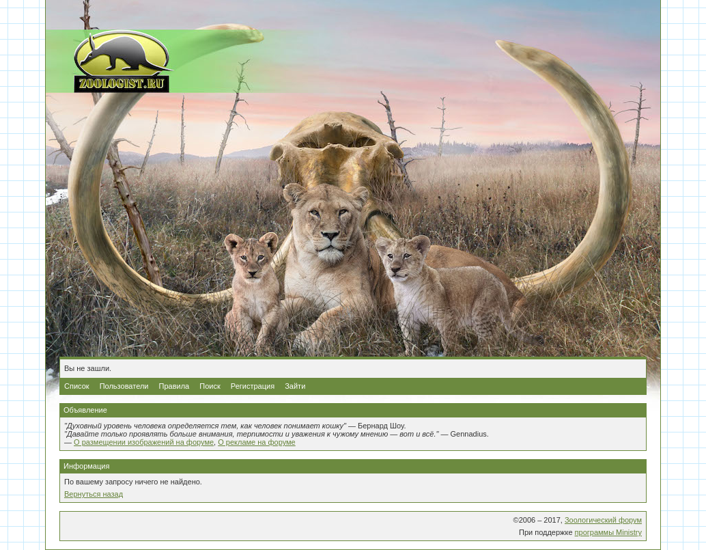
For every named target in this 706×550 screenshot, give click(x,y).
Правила (174, 386)
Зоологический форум (603, 520)
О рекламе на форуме (257, 442)
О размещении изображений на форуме (144, 442)
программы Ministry (608, 532)
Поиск (209, 386)
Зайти (295, 386)
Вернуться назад (93, 494)
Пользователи (124, 386)
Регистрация (252, 386)
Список (76, 386)
